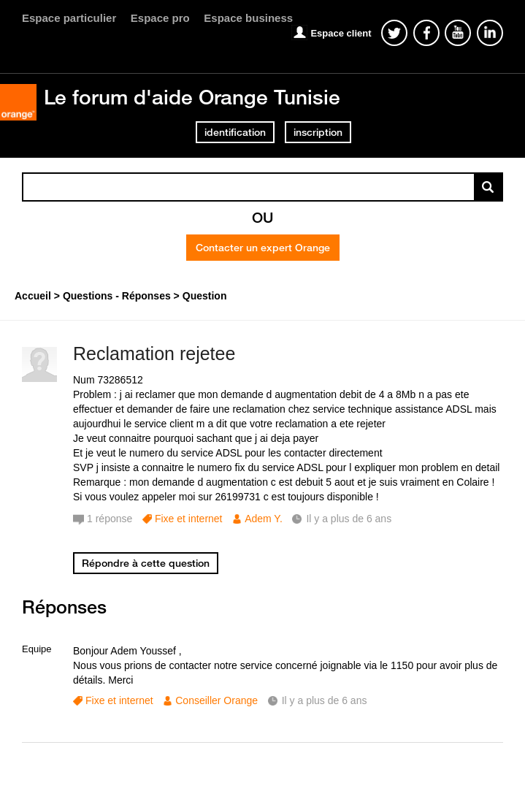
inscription (318, 132)
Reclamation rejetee (154, 353)
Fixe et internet (189, 518)
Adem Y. (264, 518)
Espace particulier (69, 18)
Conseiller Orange (216, 700)
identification (235, 132)
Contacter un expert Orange (263, 247)
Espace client (340, 33)
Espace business (248, 18)
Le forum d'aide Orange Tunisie (192, 97)
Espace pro (160, 18)
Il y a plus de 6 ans (324, 700)
